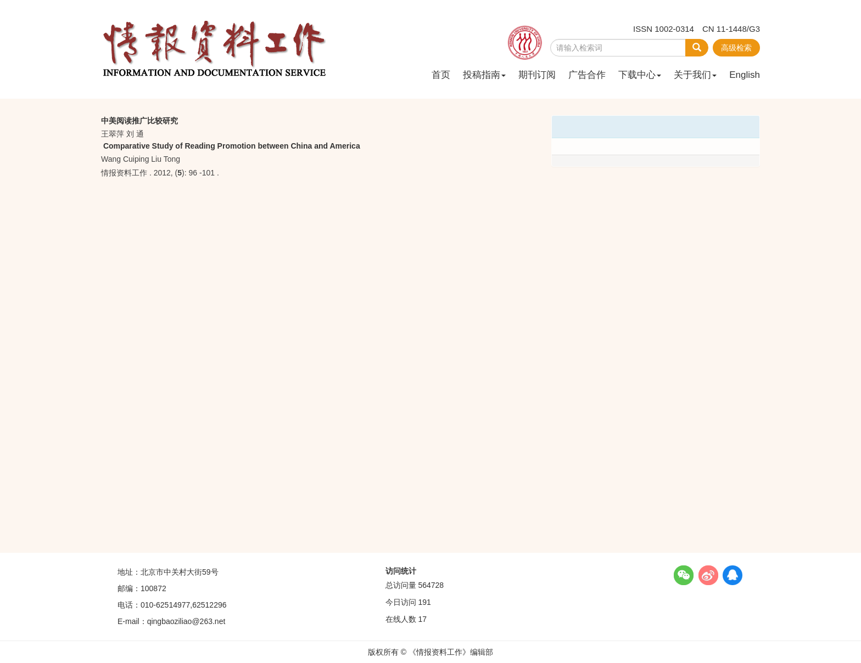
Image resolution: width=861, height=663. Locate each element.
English (744, 75)
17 (422, 619)
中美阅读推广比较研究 (139, 120)
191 (424, 602)
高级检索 (736, 47)
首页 (441, 75)
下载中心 (639, 75)
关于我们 (695, 75)
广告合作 (587, 75)
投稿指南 (484, 75)
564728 (431, 585)
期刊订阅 (537, 75)
